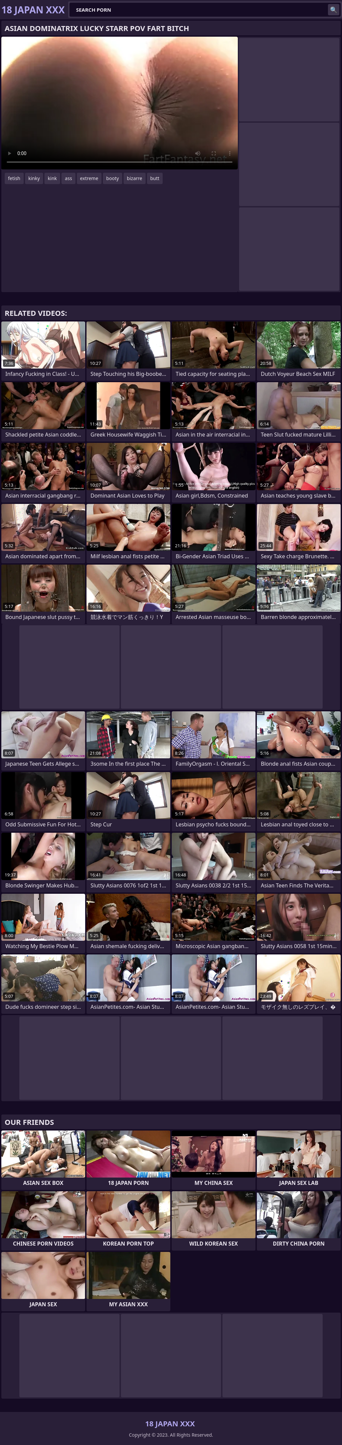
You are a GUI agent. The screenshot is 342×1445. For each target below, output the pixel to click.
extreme (89, 178)
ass (68, 178)
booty (112, 178)
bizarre (134, 178)
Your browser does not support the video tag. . (119, 103)
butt (154, 178)
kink (52, 178)
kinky (34, 178)
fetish (14, 178)
